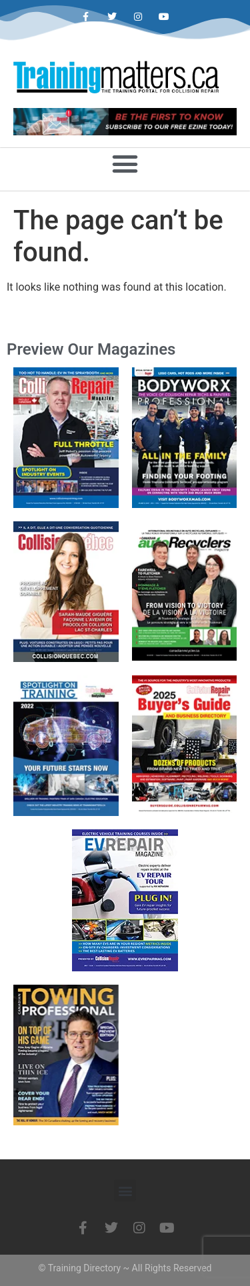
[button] (125, 163)
